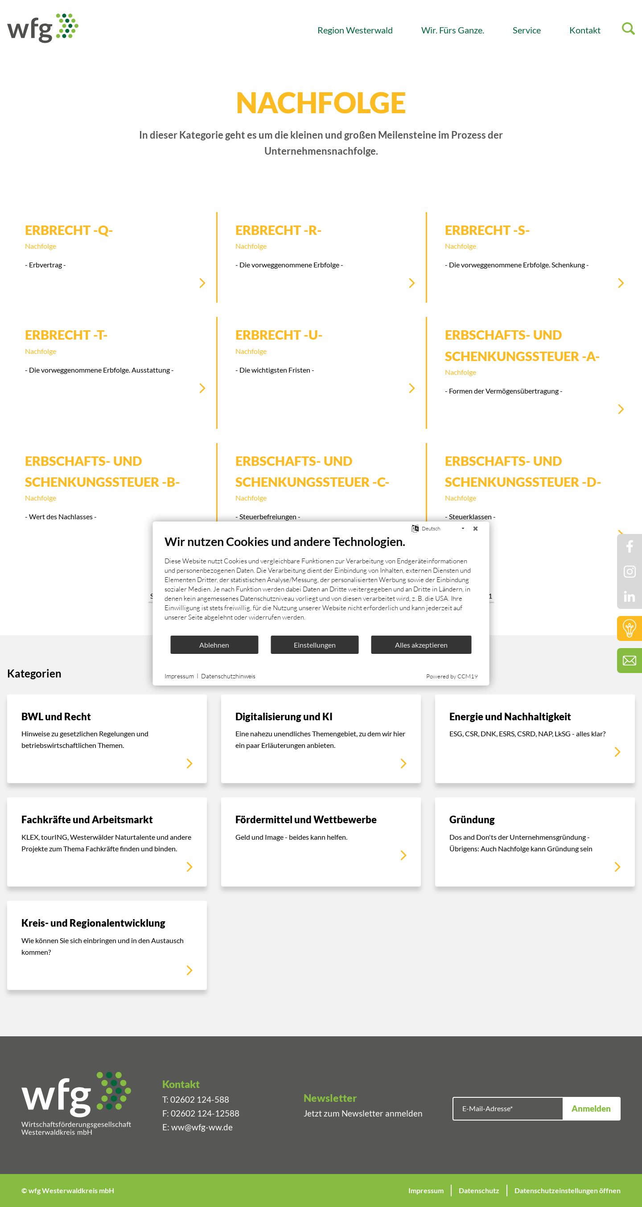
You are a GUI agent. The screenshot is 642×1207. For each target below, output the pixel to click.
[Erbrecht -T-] (111, 362)
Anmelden (591, 1108)
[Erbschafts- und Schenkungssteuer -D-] (531, 498)
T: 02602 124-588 (195, 1099)
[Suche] (628, 30)
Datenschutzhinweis (228, 676)
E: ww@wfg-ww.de (197, 1127)
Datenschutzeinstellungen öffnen (567, 1190)
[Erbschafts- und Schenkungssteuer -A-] (531, 372)
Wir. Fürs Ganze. (452, 30)
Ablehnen (214, 644)
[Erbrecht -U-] (321, 362)
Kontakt (585, 30)
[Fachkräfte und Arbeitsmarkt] (107, 842)
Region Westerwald (355, 30)
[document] (321, 584)
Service (527, 30)
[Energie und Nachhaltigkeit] (535, 739)
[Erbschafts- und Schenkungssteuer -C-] (321, 498)
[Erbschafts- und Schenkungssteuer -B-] (111, 498)
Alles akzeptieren (421, 644)
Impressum (426, 1190)
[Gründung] (535, 842)
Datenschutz (479, 1190)
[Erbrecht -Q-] (111, 257)
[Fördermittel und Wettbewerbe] (321, 842)
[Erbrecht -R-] (321, 257)
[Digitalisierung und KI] (321, 739)
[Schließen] (475, 528)
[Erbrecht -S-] (531, 257)
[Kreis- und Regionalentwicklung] (107, 945)
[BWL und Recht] (107, 739)
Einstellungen (315, 644)
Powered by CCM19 (452, 676)
